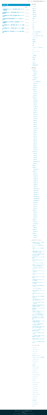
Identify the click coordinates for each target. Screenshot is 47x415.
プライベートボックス (36, 394)
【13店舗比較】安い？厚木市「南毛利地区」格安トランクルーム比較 (13, 16)
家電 (33, 27)
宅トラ (34, 406)
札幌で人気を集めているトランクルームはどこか (38, 291)
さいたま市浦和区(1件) (37, 81)
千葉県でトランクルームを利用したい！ (38, 249)
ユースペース (35, 353)
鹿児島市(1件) (35, 231)
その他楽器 (34, 55)
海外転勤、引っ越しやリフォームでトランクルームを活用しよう (38, 312)
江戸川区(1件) (35, 128)
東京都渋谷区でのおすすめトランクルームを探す (38, 283)
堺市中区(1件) (35, 175)
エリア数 (34, 6)
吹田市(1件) (35, 173)
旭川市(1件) (35, 71)
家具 (33, 26)
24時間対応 (34, 16)
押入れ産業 (34, 400)
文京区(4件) (35, 118)
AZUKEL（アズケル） (36, 366)
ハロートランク (35, 351)
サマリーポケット (35, 361)
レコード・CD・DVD (36, 51)
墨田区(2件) (35, 112)
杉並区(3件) (35, 124)
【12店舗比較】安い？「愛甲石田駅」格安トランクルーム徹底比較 (13, 25)
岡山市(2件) (35, 221)
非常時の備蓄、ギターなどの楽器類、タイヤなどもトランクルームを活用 (38, 317)
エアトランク (35, 370)
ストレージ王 (35, 388)
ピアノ (34, 53)
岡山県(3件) (34, 219)
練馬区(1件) (35, 140)
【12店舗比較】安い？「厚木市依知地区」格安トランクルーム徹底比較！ (13, 13)
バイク (34, 29)
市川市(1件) (35, 93)
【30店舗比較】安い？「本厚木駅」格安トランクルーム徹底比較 (13, 29)
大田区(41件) (35, 114)
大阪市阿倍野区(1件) (36, 198)
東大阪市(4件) (35, 202)
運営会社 (23, 412)
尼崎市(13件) (35, 212)
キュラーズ (34, 347)
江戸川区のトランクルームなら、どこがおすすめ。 (38, 271)
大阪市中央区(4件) (36, 188)
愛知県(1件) (34, 165)
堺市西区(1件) (35, 184)
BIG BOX (34, 380)
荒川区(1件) (35, 141)
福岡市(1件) (35, 227)
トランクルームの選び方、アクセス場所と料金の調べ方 (38, 330)
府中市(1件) (35, 116)
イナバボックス (35, 384)
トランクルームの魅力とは (37, 288)
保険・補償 (34, 14)
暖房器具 (34, 39)
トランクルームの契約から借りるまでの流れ (38, 333)
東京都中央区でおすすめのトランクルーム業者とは (38, 280)
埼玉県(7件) (34, 79)
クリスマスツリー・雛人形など (38, 47)
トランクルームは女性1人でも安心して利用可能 (38, 303)
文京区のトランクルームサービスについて (38, 274)
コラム (32, 1)
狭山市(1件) (35, 204)
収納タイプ (34, 8)
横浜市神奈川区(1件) (36, 161)
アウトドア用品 (35, 33)
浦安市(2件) (35, 95)
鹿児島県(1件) (35, 229)
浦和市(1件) (35, 85)
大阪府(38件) (35, 171)
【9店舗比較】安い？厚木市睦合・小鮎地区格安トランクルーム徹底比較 (13, 22)
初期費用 (34, 10)
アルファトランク (35, 368)
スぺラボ (34, 363)
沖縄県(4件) (34, 233)
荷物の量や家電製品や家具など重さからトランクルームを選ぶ (38, 327)
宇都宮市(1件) (35, 77)
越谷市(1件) (35, 87)
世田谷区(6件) (35, 101)
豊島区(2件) (35, 147)
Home (29, 1)
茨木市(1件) (35, 206)
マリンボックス (35, 396)
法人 (33, 24)
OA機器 (34, 59)
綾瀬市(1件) (35, 163)
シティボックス (35, 386)
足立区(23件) (35, 149)
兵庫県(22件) (35, 210)
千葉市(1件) (35, 91)
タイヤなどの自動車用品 (37, 31)
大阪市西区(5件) (36, 194)
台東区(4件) (35, 108)
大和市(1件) (35, 155)
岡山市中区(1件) (36, 223)
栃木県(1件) (34, 75)
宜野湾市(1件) (35, 235)
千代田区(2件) (35, 106)
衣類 (33, 43)
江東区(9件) (35, 130)
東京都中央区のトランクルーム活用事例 (38, 257)
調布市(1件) (35, 145)
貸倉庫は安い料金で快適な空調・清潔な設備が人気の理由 (38, 306)
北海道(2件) (34, 69)
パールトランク (35, 376)
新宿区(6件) (35, 120)
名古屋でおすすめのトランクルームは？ (38, 294)
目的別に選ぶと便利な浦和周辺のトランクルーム (38, 286)
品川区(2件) (35, 110)
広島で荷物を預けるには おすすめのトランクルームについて (38, 300)
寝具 (33, 45)
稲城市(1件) (35, 136)
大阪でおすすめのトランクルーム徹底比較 (38, 277)
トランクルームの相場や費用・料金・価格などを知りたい (38, 324)
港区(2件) (34, 134)
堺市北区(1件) (35, 176)
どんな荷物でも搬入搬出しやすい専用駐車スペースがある (38, 336)
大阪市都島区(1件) (36, 196)
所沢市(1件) (35, 83)
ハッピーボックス (35, 390)
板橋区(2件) (35, 126)
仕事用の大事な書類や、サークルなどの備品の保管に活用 (38, 321)
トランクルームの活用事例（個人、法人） (38, 246)
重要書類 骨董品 (35, 65)
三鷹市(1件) (35, 99)
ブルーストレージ (35, 392)
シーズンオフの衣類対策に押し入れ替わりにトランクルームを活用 (38, 314)
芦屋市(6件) (35, 215)
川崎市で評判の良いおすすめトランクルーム (38, 260)
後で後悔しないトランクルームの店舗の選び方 (38, 309)
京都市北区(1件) (36, 169)
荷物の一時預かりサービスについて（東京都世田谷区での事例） (38, 252)
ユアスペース (35, 398)
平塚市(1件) (35, 157)
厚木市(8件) (35, 153)
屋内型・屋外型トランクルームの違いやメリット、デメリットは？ (38, 339)
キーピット (34, 378)
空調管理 (34, 12)
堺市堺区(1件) (35, 180)
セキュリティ (35, 22)
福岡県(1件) (34, 225)
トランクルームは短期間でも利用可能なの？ (38, 342)
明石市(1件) (35, 214)
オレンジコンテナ (35, 372)
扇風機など (34, 41)
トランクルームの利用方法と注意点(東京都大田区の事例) (38, 255)
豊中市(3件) (35, 208)
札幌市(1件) (35, 73)
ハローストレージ (35, 349)
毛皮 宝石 (34, 63)
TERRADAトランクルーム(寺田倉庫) (38, 357)
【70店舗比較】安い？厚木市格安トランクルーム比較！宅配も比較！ (13, 32)
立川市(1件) (35, 138)
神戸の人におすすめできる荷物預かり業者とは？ (38, 297)
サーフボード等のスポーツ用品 (38, 35)
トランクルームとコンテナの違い (38, 262)
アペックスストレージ (36, 382)
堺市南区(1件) (35, 178)
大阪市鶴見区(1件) (36, 200)
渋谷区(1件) (35, 132)
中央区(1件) (35, 102)
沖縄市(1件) (35, 237)
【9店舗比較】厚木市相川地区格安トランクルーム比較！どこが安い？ (13, 19)
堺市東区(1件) (35, 182)
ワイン (34, 61)
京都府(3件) (34, 167)
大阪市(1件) (35, 186)
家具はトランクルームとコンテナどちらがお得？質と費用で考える (38, 265)
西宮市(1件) (35, 217)
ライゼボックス (35, 404)
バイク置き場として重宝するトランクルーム (38, 268)
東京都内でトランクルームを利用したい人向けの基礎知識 (38, 243)
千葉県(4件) (34, 89)
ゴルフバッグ (35, 37)
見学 (33, 20)
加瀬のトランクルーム (36, 355)
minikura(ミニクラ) (36, 359)
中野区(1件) (35, 104)
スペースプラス (35, 402)
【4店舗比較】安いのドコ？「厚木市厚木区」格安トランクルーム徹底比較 (13, 10)
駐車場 (34, 18)
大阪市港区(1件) (36, 192)
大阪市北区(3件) (36, 190)
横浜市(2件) (35, 159)
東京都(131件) (35, 97)
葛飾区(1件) (35, 143)
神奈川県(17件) (35, 151)
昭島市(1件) (35, 122)
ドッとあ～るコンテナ (36, 374)
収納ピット (34, 365)
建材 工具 (34, 57)
